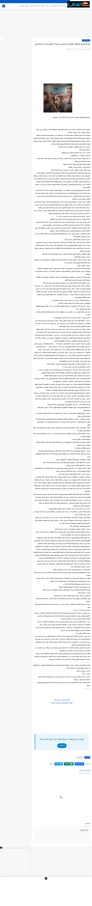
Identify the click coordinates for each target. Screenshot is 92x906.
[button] (79, 763)
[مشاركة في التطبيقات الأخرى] (51, 763)
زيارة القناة (62, 745)
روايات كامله (61, 6)
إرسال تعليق (84, 830)
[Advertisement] (46, 23)
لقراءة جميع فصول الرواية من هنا (62, 703)
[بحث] (3, 6)
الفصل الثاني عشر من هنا (62, 700)
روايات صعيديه (24, 6)
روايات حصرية (45, 6)
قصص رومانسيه (35, 6)
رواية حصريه (86, 40)
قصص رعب (53, 6)
